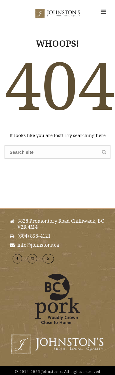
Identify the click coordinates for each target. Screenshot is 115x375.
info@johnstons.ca (38, 245)
